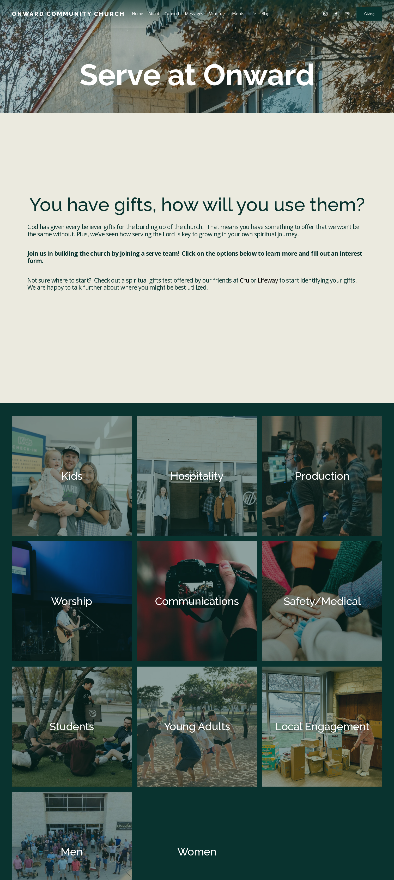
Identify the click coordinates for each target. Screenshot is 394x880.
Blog (265, 14)
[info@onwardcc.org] (346, 13)
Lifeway (268, 280)
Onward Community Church (68, 13)
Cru (244, 280)
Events (238, 14)
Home (137, 14)
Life (253, 14)
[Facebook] (336, 13)
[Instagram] (325, 13)
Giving (369, 14)
